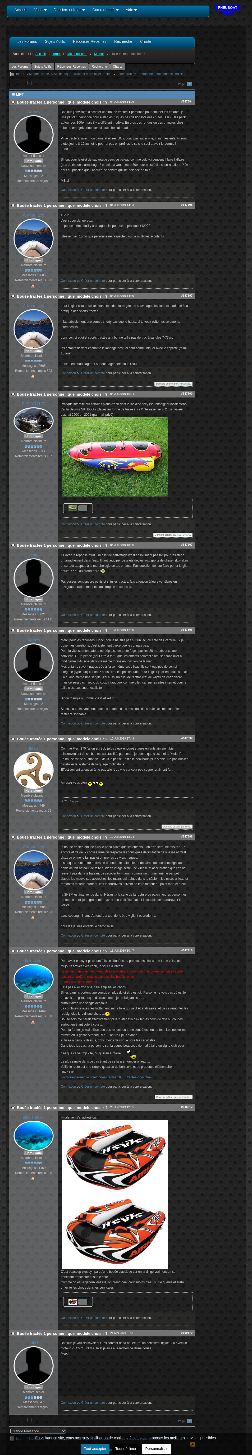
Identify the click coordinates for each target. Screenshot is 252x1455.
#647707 (187, 544)
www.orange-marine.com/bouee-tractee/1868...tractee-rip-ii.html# (106, 1077)
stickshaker (33, 960)
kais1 (33, 1343)
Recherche (99, 66)
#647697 (187, 295)
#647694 (187, 101)
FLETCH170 (33, 404)
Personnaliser (156, 1449)
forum (20, 74)
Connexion (68, 190)
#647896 (187, 629)
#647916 (187, 950)
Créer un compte (93, 190)
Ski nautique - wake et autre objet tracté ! (83, 74)
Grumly (33, 112)
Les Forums (20, 66)
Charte (117, 66)
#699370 (187, 1332)
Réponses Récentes (71, 66)
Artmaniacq (33, 215)
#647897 (187, 738)
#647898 (187, 836)
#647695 (187, 204)
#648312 (187, 1106)
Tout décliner (125, 1449)
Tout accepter (95, 1449)
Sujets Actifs (42, 66)
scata (34, 555)
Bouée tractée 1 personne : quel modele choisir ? (151, 74)
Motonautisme (39, 74)
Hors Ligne (33, 161)
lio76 (33, 748)
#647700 (187, 393)
